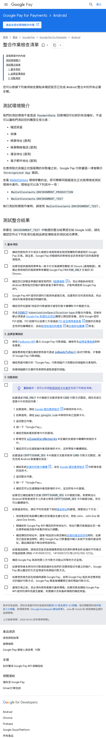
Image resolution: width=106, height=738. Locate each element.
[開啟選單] (6, 4)
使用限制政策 (11, 637)
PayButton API (26, 341)
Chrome (8, 717)
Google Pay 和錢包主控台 (40, 316)
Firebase (8, 723)
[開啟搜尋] (91, 4)
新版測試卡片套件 (60, 388)
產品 (15, 37)
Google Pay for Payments (25, 15)
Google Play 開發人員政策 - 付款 (21, 649)
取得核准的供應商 (51, 326)
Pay (21, 4)
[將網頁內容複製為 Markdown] (54, 45)
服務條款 (59, 281)
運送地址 (62, 509)
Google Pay (28, 37)
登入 (99, 4)
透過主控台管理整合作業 (20, 25)
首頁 (5, 37)
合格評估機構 (76, 326)
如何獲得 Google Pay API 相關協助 (23, 666)
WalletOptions (19, 180)
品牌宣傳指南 (87, 341)
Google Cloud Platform (16, 729)
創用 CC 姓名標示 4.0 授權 (63, 605)
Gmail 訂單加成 (12, 688)
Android (60, 15)
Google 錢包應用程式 (47, 409)
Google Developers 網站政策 (47, 609)
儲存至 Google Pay (14, 682)
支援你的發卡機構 (36, 466)
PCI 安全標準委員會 (69, 321)
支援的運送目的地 (77, 535)
